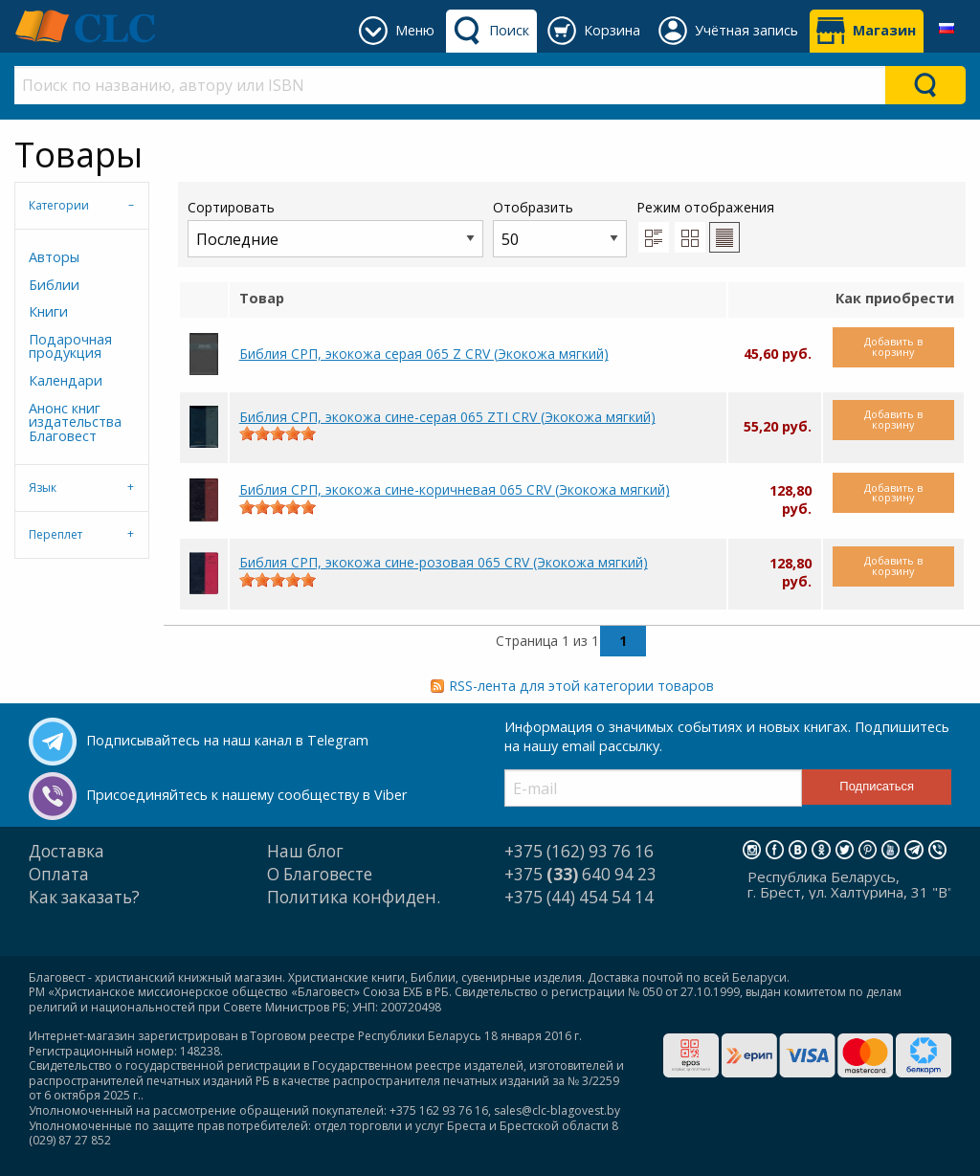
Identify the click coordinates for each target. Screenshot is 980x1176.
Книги (48, 311)
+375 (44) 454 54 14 (579, 897)
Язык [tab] (42, 487)
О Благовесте (319, 874)
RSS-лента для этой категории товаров (581, 686)
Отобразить (560, 227)
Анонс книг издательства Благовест (75, 422)
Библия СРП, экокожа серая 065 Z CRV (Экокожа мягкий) (424, 353)
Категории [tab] (59, 205)
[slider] (277, 433)
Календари (65, 380)
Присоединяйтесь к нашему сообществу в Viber (246, 795)
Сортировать (335, 227)
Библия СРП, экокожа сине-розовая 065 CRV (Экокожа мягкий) (443, 562)
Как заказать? (84, 897)
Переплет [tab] (55, 534)
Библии (54, 285)
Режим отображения (705, 207)
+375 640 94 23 (580, 874)
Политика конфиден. (353, 897)
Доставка (66, 851)
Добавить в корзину (893, 346)
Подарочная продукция (70, 346)
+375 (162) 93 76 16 (579, 851)
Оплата (59, 874)
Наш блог (305, 851)
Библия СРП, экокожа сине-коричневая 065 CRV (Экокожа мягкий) (454, 489)
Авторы (54, 257)
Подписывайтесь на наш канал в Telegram (227, 740)
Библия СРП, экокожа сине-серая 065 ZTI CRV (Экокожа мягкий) (447, 417)
